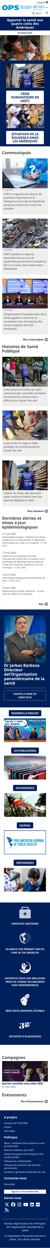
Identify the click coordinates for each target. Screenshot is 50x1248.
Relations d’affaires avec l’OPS (19, 1150)
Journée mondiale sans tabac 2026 (22, 1083)
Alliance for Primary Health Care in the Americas (25, 950)
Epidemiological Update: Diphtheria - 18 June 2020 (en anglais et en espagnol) (23, 592)
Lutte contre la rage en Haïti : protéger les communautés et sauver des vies (22, 446)
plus (41, 604)
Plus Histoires (35, 511)
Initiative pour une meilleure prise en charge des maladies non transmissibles (25, 982)
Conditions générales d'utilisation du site (24, 1172)
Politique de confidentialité (17, 1161)
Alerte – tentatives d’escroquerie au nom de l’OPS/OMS (24, 1145)
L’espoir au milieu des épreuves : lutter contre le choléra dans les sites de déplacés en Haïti (23, 496)
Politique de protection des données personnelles (22, 1167)
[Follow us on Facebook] (13, 1205)
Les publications (25, 750)
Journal (25, 825)
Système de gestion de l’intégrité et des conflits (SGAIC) (24, 1156)
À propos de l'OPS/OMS (16, 1123)
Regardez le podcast (25, 713)
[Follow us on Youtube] (25, 1205)
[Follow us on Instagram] (19, 1205)
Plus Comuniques (33, 339)
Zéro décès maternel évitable (25, 1010)
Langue (42, 2)
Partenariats (25, 862)
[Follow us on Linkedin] (32, 1205)
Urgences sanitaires (25, 923)
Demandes (9, 1184)
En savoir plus (25, 32)
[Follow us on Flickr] (38, 1205)
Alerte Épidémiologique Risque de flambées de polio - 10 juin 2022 (23, 579)
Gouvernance (25, 787)
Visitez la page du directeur (25, 695)
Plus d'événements (32, 1101)
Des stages (9, 1130)
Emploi (7, 1127)
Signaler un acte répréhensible (25, 1191)
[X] (7, 1205)
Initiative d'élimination (25, 1036)
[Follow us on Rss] (7, 1210)
